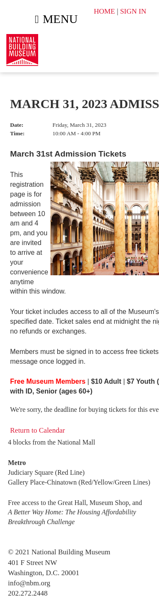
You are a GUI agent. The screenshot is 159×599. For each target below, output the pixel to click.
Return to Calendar (37, 430)
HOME (104, 11)
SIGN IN (133, 11)
